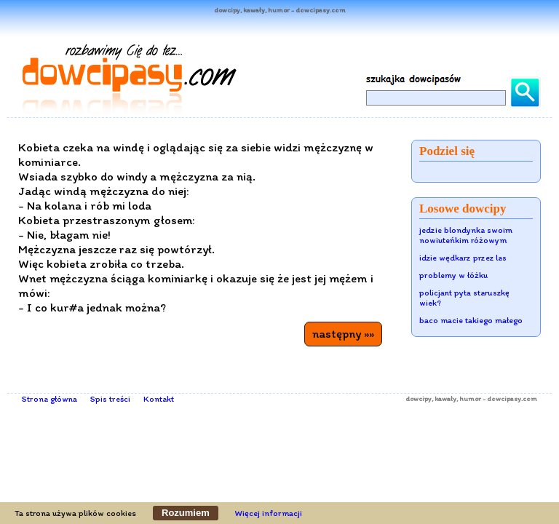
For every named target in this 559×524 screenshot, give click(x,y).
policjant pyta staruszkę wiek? (464, 297)
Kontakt (158, 399)
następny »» (343, 333)
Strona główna (49, 399)
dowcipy (418, 398)
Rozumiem (186, 512)
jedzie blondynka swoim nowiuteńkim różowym (465, 235)
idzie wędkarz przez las (463, 258)
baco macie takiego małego (471, 320)
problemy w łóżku (453, 275)
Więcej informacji (268, 513)
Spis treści (110, 399)
